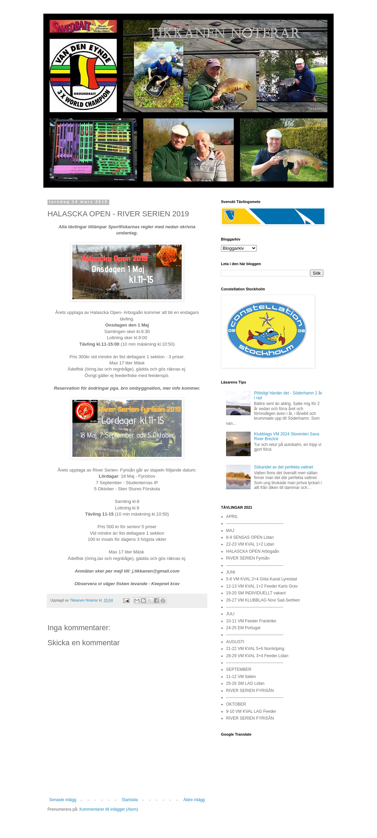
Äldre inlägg (194, 799)
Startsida (130, 799)
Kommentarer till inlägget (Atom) (108, 809)
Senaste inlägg (62, 799)
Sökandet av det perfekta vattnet (283, 467)
